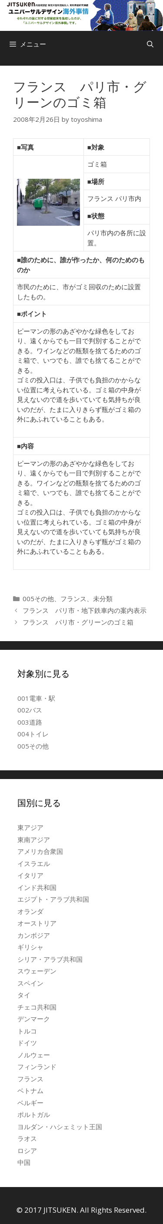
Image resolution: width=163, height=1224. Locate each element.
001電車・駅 (36, 698)
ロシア (27, 1150)
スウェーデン (37, 970)
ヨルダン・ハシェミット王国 (59, 1126)
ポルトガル (33, 1114)
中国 (23, 1162)
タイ (23, 994)
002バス (29, 710)
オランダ (30, 911)
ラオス (27, 1138)
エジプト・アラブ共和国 (53, 899)
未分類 (103, 598)
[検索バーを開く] (150, 44)
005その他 (38, 598)
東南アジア (33, 839)
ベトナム (30, 1090)
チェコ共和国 (37, 1007)
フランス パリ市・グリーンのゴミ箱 (78, 622)
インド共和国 (37, 887)
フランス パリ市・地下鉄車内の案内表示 (84, 610)
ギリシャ (30, 947)
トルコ (27, 1031)
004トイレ (33, 733)
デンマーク (33, 1018)
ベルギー (30, 1102)
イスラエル (33, 863)
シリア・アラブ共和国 (50, 959)
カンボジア (33, 935)
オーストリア (37, 923)
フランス (73, 598)
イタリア (30, 875)
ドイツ (27, 1042)
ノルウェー (33, 1054)
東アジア (30, 827)
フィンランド (37, 1066)
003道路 (29, 722)
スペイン (30, 983)
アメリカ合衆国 (40, 851)
